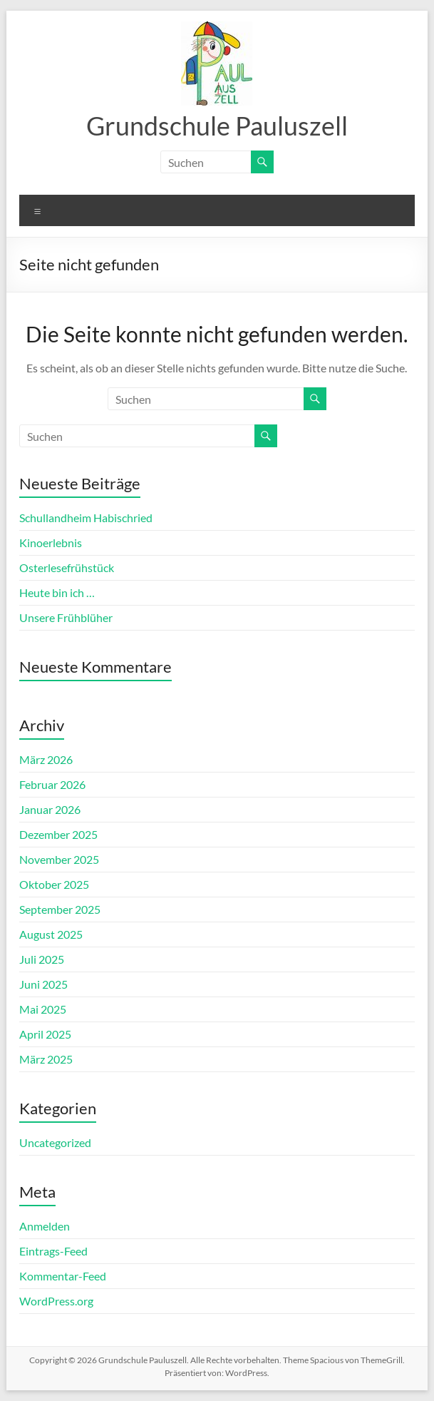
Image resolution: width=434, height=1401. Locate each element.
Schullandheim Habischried (86, 517)
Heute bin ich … (57, 592)
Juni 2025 (43, 984)
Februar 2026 (52, 784)
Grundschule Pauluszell (217, 125)
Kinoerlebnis (50, 542)
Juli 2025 (41, 959)
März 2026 (46, 759)
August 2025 (51, 934)
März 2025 (46, 1059)
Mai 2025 (42, 1009)
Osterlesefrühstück (66, 567)
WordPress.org (56, 1301)
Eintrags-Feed (53, 1251)
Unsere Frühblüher (66, 617)
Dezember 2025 (58, 834)
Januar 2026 (50, 809)
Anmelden (44, 1226)
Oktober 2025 (54, 884)
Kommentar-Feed (62, 1276)
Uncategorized (55, 1142)
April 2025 (45, 1034)
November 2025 (59, 859)
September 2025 (59, 909)
